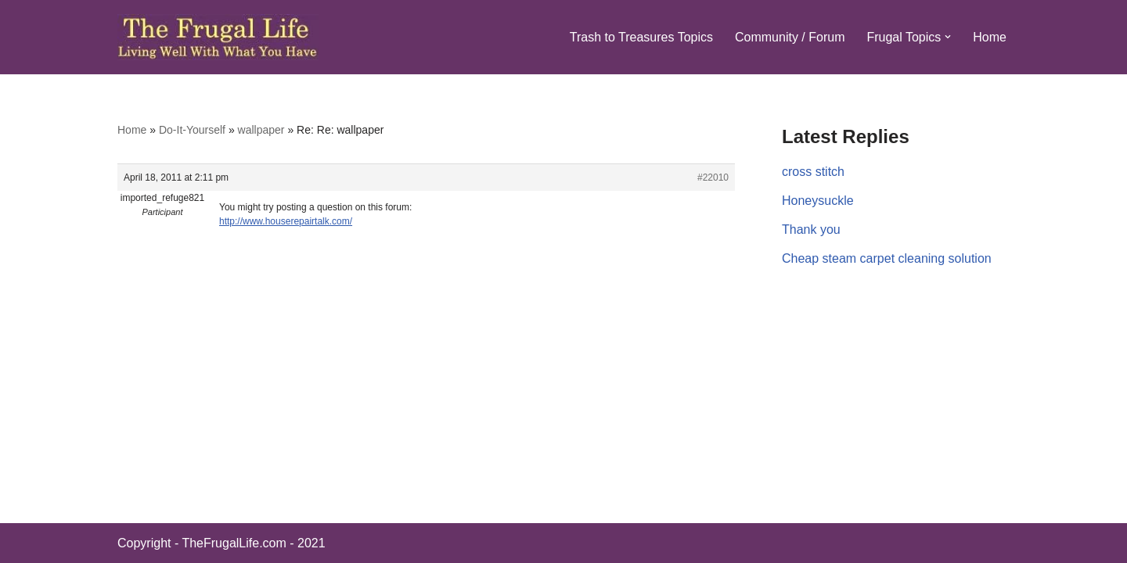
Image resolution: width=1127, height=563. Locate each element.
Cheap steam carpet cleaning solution (887, 258)
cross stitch (813, 171)
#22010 (713, 177)
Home (989, 37)
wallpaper (261, 130)
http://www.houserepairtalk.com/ (285, 221)
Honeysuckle (818, 200)
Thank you (811, 229)
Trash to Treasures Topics (641, 37)
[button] (948, 37)
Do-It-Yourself (192, 130)
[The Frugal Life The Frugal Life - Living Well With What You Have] (218, 37)
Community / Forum (789, 37)
